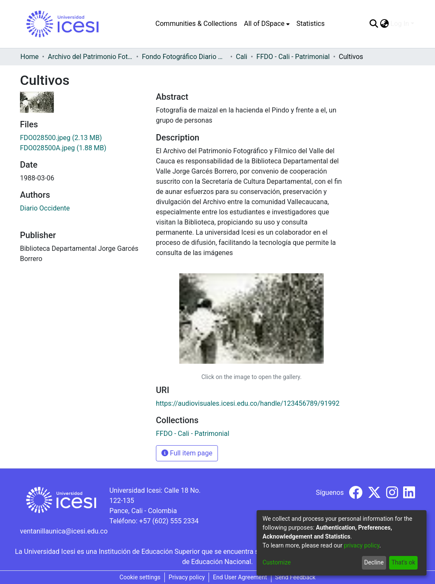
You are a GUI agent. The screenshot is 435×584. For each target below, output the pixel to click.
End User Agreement (240, 577)
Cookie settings (140, 577)
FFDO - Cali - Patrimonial (293, 57)
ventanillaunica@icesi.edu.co (63, 531)
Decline (374, 562)
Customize (277, 562)
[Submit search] (373, 24)
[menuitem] (266, 23)
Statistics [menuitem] (311, 24)
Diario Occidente (45, 208)
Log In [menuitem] (399, 24)
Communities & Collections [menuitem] (196, 24)
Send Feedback (295, 577)
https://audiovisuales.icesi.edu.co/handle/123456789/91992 (247, 403)
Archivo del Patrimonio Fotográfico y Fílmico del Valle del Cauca (90, 57)
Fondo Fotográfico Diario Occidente (184, 57)
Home (29, 57)
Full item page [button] (186, 453)
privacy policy (361, 545)
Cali (241, 57)
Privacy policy (187, 577)
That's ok (403, 562)
